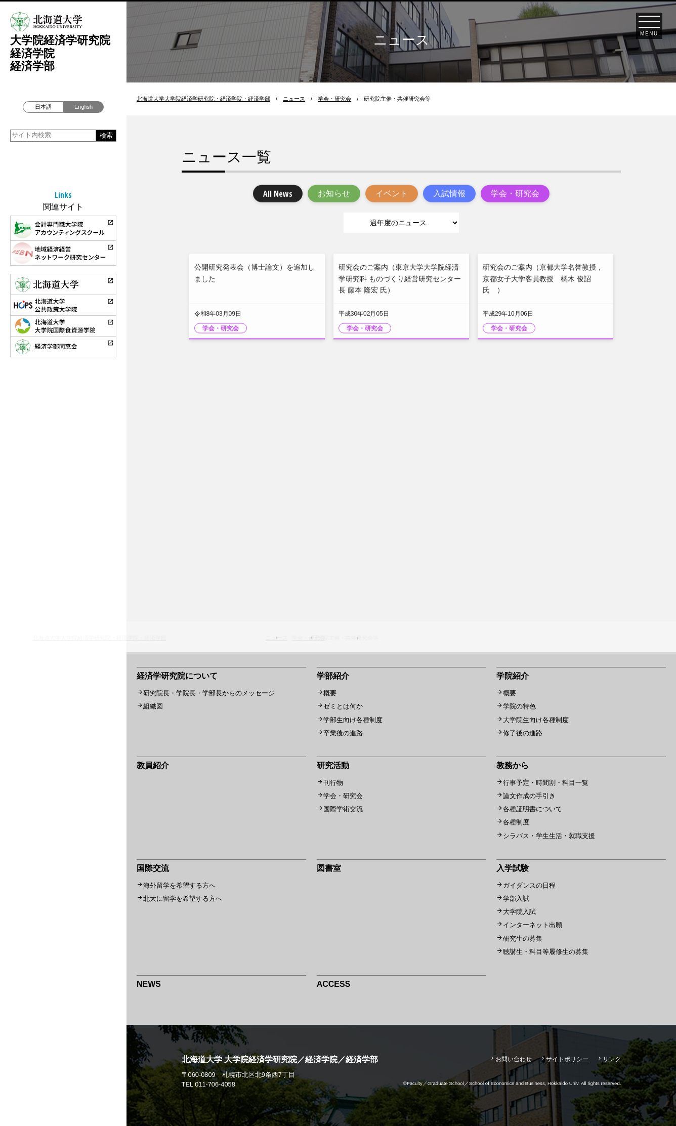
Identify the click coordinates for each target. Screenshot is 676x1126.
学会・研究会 (515, 194)
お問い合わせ (513, 1059)
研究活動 (333, 765)
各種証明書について (532, 809)
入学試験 (512, 868)
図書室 (329, 868)
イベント (391, 194)
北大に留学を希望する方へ (182, 898)
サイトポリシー (567, 1059)
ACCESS (334, 984)
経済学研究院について (177, 676)
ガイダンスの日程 (529, 885)
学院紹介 (512, 676)
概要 (329, 693)
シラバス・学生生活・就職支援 (549, 836)
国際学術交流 (343, 809)
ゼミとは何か (343, 706)
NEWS (149, 984)
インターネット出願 (532, 925)
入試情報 (449, 194)
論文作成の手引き (529, 796)
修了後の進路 (522, 733)
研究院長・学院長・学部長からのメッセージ (209, 693)
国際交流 (153, 868)
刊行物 (333, 782)
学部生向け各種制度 (353, 720)
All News (277, 194)
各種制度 (516, 822)
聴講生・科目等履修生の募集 (545, 951)
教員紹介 (153, 765)
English (83, 107)
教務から (512, 765)
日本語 (43, 107)
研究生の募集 (522, 938)
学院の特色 (519, 706)
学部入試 (516, 898)
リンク (612, 1059)
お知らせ (334, 194)
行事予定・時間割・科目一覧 (545, 782)
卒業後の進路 (343, 733)
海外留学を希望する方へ (179, 885)
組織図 (153, 706)
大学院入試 (519, 911)
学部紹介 (333, 676)
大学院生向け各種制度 (536, 720)
